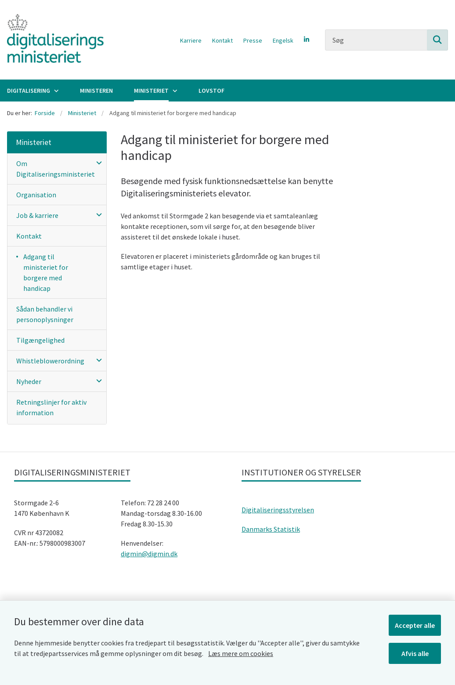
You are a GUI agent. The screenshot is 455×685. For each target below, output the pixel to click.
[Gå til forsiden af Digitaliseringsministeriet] (52, 39)
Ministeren (96, 90)
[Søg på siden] (437, 40)
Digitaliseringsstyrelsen (278, 509)
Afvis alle (415, 653)
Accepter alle (415, 625)
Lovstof (211, 90)
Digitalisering (28, 90)
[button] (97, 162)
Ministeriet (151, 90)
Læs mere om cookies (240, 653)
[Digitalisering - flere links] (55, 90)
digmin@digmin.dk (149, 553)
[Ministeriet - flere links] (173, 90)
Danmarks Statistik (271, 529)
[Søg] (386, 40)
